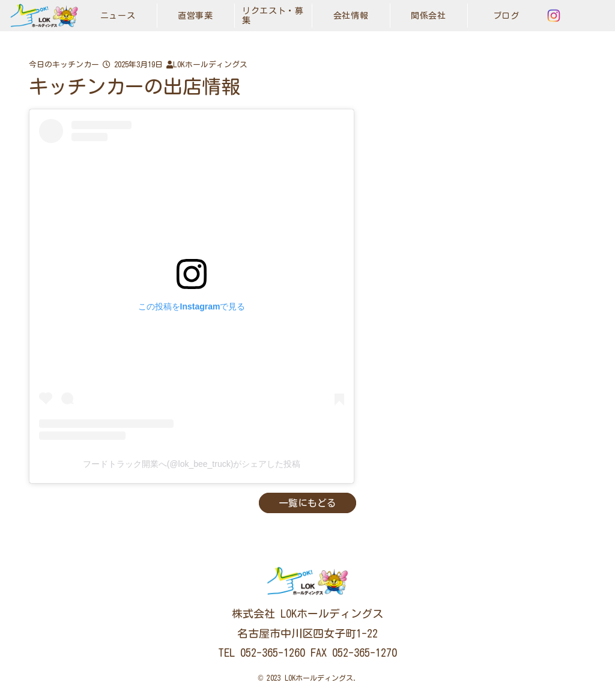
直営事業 (195, 15)
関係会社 (428, 15)
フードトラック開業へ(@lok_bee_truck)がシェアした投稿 (192, 464)
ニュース (118, 15)
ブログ (506, 15)
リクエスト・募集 (273, 16)
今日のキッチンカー (64, 64)
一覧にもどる (307, 503)
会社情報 (351, 15)
